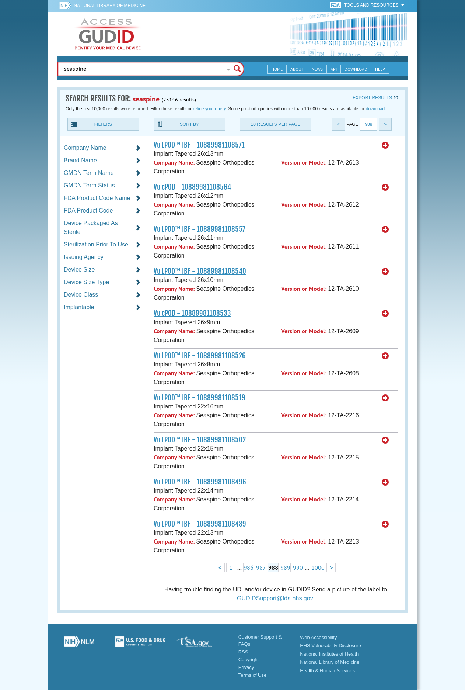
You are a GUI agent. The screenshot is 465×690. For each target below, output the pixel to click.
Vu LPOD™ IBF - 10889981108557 (199, 229)
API (334, 69)
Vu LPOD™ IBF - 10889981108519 (199, 397)
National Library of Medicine (110, 5)
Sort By (189, 124)
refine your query (209, 108)
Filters (103, 124)
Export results (372, 97)
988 (368, 124)
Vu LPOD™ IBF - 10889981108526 (200, 355)
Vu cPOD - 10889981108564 (192, 187)
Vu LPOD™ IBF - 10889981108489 (200, 524)
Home (277, 69)
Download (356, 69)
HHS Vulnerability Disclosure (330, 645)
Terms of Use (252, 675)
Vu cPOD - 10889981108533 (192, 313)
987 (261, 567)
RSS (243, 652)
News (317, 69)
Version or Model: (303, 162)
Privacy (246, 667)
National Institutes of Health (329, 654)
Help (380, 69)
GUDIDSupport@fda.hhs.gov (274, 598)
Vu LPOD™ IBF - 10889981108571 (199, 145)
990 (298, 567)
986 (249, 567)
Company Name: (174, 162)
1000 (318, 567)
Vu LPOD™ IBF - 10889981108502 (200, 439)
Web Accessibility (318, 637)
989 (285, 567)
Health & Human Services (327, 670)
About (297, 69)
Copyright (248, 659)
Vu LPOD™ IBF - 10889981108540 (200, 271)
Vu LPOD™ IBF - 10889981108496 (200, 481)
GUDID (107, 34)
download (375, 108)
